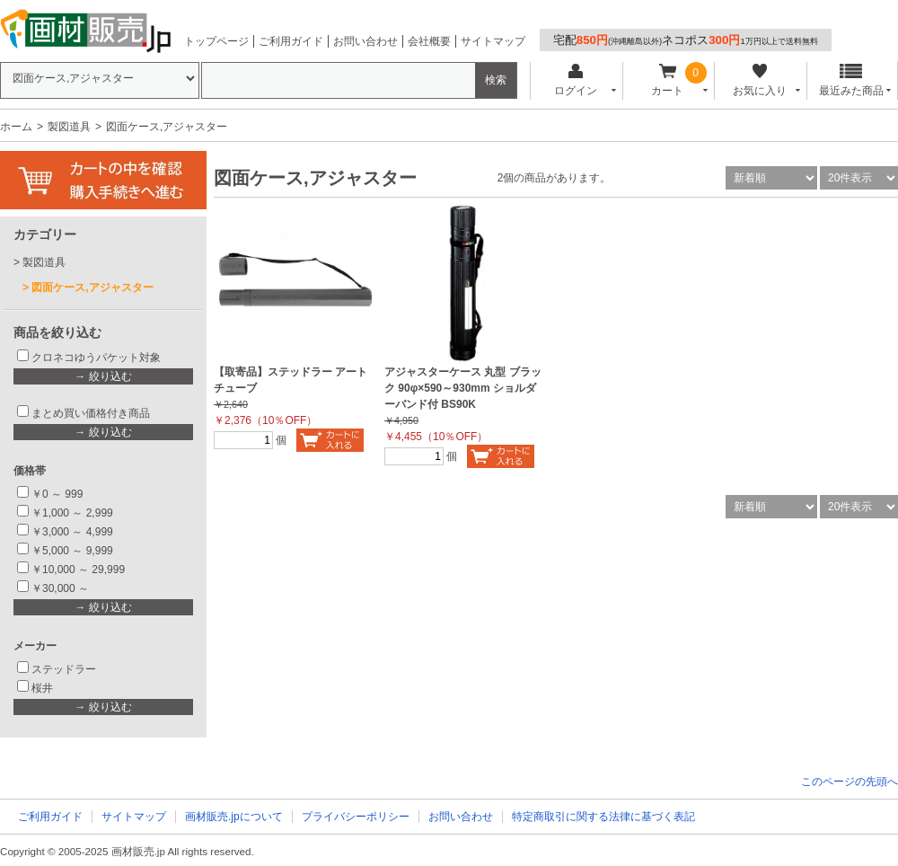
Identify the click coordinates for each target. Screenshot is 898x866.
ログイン (575, 80)
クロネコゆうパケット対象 (96, 357)
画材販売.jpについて (234, 816)
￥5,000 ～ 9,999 (72, 550)
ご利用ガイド (291, 41)
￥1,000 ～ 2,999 (72, 513)
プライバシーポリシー (355, 816)
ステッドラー (63, 669)
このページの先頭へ (849, 781)
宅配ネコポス (685, 40)
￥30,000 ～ (61, 588)
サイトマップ (493, 41)
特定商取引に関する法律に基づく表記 (603, 816)
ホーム (16, 126)
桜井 (42, 688)
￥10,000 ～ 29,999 (78, 569)
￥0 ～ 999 (57, 494)
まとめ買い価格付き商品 (90, 413)
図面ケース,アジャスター (92, 287)
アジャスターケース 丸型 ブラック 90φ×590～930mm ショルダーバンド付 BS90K (462, 388)
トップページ (216, 41)
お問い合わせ (365, 41)
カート (667, 80)
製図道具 (69, 126)
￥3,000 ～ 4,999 (72, 532)
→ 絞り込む (103, 376)
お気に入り (759, 80)
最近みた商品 (851, 80)
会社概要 (429, 41)
